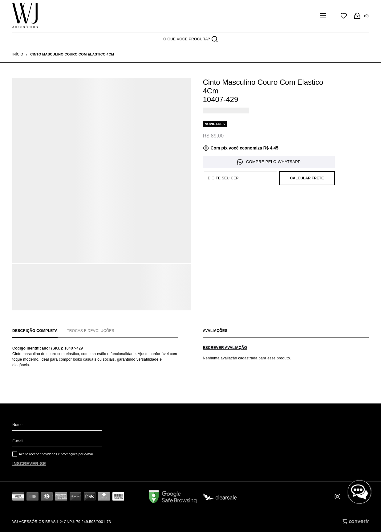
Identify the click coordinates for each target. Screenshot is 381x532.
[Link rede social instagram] (338, 496)
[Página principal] (25, 15)
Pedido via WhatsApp (269, 162)
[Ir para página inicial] (17, 54)
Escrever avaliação (225, 348)
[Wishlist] (344, 16)
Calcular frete (307, 178)
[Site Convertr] (355, 521)
